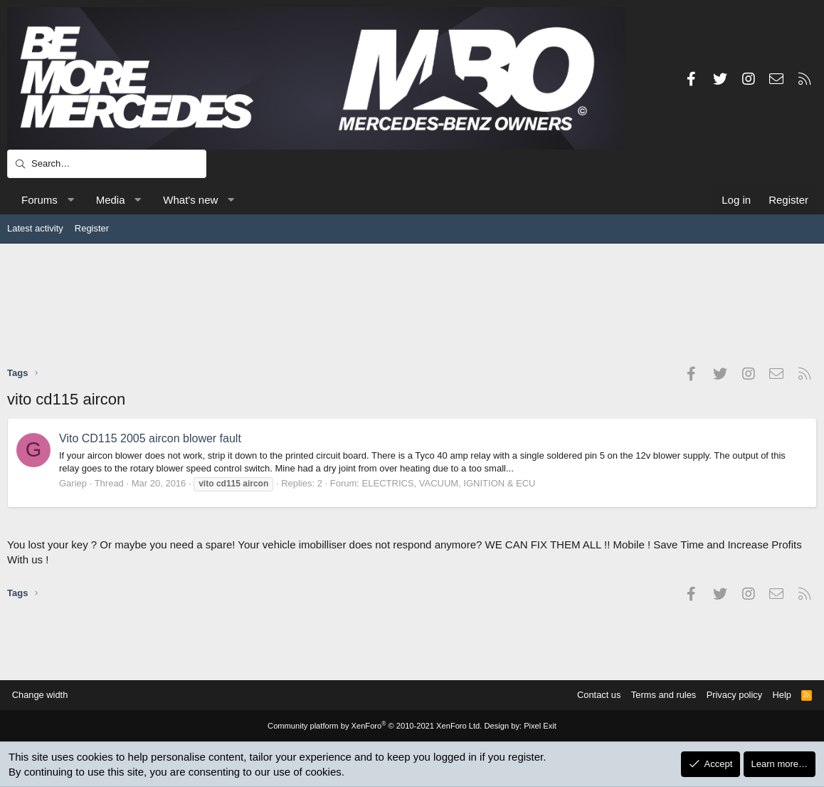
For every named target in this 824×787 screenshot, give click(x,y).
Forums (39, 200)
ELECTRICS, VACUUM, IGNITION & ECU (449, 483)
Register (92, 228)
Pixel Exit (538, 726)
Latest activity (35, 228)
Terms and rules (660, 694)
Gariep (73, 483)
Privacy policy (732, 694)
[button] (70, 199)
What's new (190, 200)
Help (780, 694)
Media (110, 200)
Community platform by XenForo (375, 726)
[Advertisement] (412, 304)
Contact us (595, 694)
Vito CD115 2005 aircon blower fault (150, 438)
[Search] (106, 164)
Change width (42, 694)
